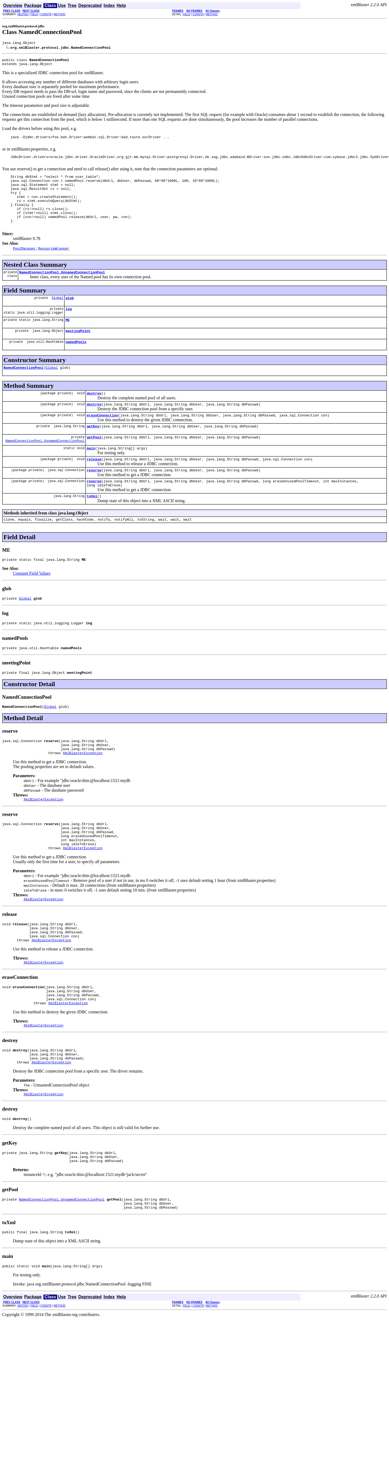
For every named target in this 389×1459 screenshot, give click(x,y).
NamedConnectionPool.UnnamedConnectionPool (62, 289)
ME (67, 339)
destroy (94, 415)
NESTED (22, 14)
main (91, 474)
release (94, 486)
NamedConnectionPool (23, 389)
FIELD (34, 14)
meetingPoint (78, 350)
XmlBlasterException (82, 792)
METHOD (59, 14)
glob (69, 315)
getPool (94, 462)
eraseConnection (102, 439)
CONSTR (45, 14)
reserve (94, 498)
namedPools (75, 362)
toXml (92, 526)
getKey (93, 451)
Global (57, 315)
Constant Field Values (31, 605)
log (68, 327)
